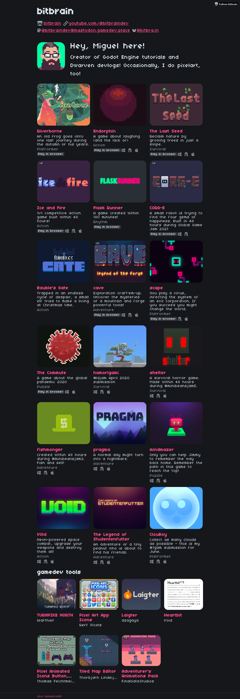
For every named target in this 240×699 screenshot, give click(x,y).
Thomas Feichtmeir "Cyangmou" (56, 681)
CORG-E (157, 208)
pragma (101, 450)
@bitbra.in (148, 30)
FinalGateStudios (138, 681)
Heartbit (173, 615)
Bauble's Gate (52, 288)
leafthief (46, 621)
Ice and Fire (51, 208)
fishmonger (50, 450)
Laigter (130, 615)
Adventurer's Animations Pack (140, 674)
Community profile (53, 696)
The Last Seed (166, 131)
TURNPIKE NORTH (55, 615)
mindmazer (162, 450)
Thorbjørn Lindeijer (98, 678)
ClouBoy (158, 534)
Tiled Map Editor (97, 671)
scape (156, 288)
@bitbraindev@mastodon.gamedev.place (86, 30)
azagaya (130, 621)
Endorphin (104, 131)
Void (168, 621)
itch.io (40, 696)
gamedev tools (59, 572)
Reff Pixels (90, 625)
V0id (42, 534)
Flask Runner (108, 208)
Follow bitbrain (226, 4)
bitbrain (52, 23)
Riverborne (49, 131)
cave (98, 288)
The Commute (51, 373)
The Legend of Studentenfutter (111, 537)
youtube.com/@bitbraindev (99, 23)
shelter (158, 373)
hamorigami (106, 373)
